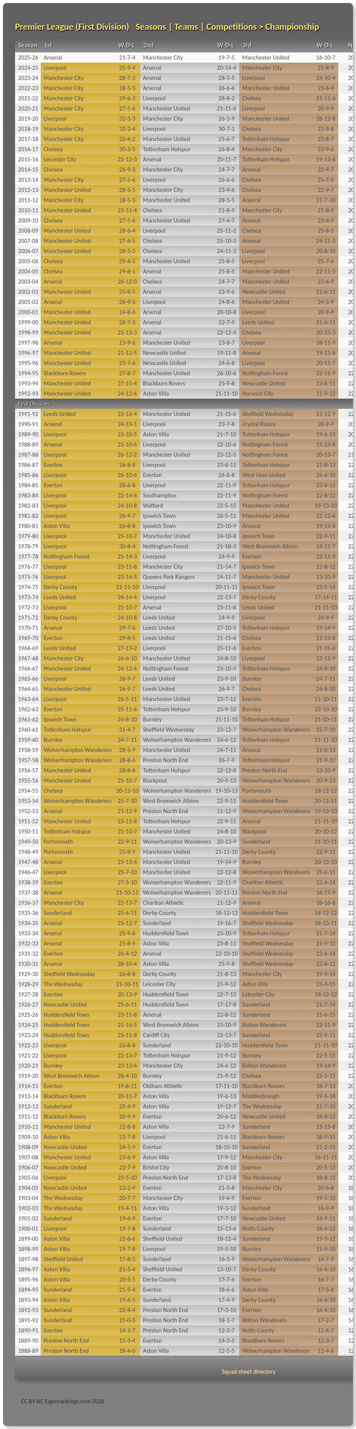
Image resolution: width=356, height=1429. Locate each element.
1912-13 (28, 1106)
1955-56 (28, 780)
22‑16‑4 (127, 413)
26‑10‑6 (226, 373)
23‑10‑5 (127, 434)
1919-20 (28, 1075)
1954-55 (28, 790)
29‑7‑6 (127, 627)
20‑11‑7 (226, 159)
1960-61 (28, 729)
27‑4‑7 (226, 220)
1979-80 (28, 536)
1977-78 (28, 556)
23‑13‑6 (127, 862)
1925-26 (28, 1014)
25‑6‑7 (226, 139)
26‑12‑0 (127, 281)
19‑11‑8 (226, 352)
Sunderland (256, 841)
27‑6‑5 (127, 240)
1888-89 (28, 1350)
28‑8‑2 (226, 98)
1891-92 (28, 1320)
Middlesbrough (261, 1096)
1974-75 (28, 587)
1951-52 (28, 821)
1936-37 (28, 902)
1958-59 (28, 750)
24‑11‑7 (325, 546)
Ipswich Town (159, 515)
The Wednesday (63, 984)
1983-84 (28, 495)
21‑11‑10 (226, 393)
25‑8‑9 (127, 851)
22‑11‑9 (325, 373)
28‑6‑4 (127, 230)
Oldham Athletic (163, 1086)
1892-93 (28, 1310)
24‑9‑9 (226, 556)
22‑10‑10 (326, 709)
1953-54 (28, 800)
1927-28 (28, 994)
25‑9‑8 (226, 383)
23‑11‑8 (127, 566)
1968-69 (28, 648)
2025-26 (28, 57)
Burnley (251, 678)
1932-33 (28, 943)
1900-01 (28, 1228)
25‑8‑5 (326, 230)
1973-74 (28, 597)
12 (351, 1330)
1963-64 (28, 699)
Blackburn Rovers (65, 373)
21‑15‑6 (226, 413)
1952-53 (28, 811)
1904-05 (28, 1187)
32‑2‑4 (127, 128)
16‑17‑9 (325, 892)
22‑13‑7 (226, 597)
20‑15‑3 (325, 332)
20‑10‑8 (226, 312)
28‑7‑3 (127, 77)
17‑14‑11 (326, 597)
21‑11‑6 (325, 98)
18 (351, 1187)
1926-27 (28, 1004)
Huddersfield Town (265, 800)
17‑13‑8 (325, 444)
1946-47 (28, 872)
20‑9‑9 (326, 108)
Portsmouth (256, 790)
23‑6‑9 (326, 88)
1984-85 (28, 485)
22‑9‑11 (325, 536)
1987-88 (28, 454)
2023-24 (28, 77)
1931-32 (28, 953)
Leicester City (60, 159)
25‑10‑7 (127, 536)
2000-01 (28, 312)
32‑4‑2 (127, 139)
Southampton (160, 495)
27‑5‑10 (127, 882)
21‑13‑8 (325, 638)
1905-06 (28, 1177)
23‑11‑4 (127, 210)
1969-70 (28, 638)
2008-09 (28, 230)
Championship (292, 26)
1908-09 (28, 1147)
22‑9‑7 (326, 169)
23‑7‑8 (226, 424)
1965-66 (28, 678)
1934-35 (28, 923)
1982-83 (28, 505)
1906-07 (28, 1167)
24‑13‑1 (127, 424)
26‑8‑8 (127, 464)
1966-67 (28, 668)
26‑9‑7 (127, 515)
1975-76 (28, 576)
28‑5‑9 (127, 750)
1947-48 (28, 862)
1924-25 (28, 1024)
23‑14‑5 (127, 576)
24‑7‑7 (226, 169)
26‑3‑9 (226, 118)
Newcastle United (263, 291)
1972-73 (28, 607)
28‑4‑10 (127, 1075)
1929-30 (28, 974)
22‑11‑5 (325, 271)
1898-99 (28, 1248)
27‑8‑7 (127, 373)
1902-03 (28, 1208)
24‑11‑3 (325, 240)
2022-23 (28, 88)
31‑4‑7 (127, 729)
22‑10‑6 (127, 444)
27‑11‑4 (127, 383)
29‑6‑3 (127, 98)
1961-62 (28, 719)
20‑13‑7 (325, 454)
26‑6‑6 (226, 88)
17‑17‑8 (226, 1004)
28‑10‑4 (127, 963)
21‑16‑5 (127, 1024)
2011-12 (28, 200)
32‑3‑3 (127, 118)
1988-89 (28, 444)
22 (351, 373)
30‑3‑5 (127, 149)
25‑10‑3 (226, 240)
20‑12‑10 (127, 790)
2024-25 (28, 67)
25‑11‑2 (226, 230)
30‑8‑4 (127, 546)
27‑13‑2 (127, 648)
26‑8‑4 (226, 149)
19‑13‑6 (325, 159)
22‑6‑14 (325, 882)
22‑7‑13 (226, 994)
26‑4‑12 (127, 953)
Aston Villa (156, 393)
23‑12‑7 (226, 729)
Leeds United (258, 322)
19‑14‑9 (325, 627)
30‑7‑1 (226, 128)
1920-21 (28, 1065)
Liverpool (55, 67)
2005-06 (28, 261)
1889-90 (28, 1340)
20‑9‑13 (226, 780)
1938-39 (28, 882)
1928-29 (28, 984)
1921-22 (28, 1055)
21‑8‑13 (325, 464)
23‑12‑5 (226, 454)
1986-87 (28, 464)
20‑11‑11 (226, 587)
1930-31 (28, 963)
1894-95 (28, 1289)
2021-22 (28, 98)
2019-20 (28, 118)
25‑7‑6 (326, 179)
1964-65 (28, 688)
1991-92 (28, 413)
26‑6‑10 (325, 475)
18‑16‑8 (325, 902)
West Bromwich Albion (270, 546)
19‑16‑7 (226, 923)
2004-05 (28, 271)
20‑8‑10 (325, 251)
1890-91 (28, 1330)
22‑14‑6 (127, 495)
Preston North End (165, 760)
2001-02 (28, 301)
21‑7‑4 (127, 57)
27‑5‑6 (127, 108)
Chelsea (251, 98)
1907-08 (28, 1157)
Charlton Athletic (262, 882)
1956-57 (28, 770)
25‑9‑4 (127, 67)
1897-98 (28, 1259)
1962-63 (28, 709)
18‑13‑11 (326, 923)
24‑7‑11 (325, 678)
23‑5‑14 (325, 587)
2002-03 (28, 291)
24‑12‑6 (127, 393)
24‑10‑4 (325, 77)
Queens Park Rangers (169, 576)
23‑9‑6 (326, 149)
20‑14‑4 (226, 67)
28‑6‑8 (127, 485)
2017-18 (28, 139)
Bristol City (156, 1167)
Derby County (60, 587)
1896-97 (28, 1269)
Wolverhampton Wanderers (276, 729)
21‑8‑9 (326, 67)
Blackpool (155, 780)
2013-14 (28, 179)
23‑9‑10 (226, 678)
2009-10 (28, 220)
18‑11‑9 (325, 342)
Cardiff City (156, 1035)
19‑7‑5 (226, 57)
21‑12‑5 (127, 352)
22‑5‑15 (226, 505)
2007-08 (28, 240)
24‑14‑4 (127, 597)
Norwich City (257, 393)
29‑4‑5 (127, 261)
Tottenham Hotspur (266, 139)
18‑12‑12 (326, 790)
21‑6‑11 (325, 291)
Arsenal (53, 57)
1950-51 (28, 831)
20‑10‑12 (326, 831)
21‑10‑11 (326, 699)
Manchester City (163, 57)
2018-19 (28, 128)
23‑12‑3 (127, 159)
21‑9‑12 (325, 393)
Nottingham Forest (265, 373)
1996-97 (28, 352)
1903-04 (28, 1198)
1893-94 (28, 1299)
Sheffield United (162, 1238)
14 (351, 1320)
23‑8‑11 (325, 383)
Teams (186, 26)
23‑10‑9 (226, 526)
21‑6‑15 (325, 1014)
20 (351, 57)
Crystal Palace (259, 424)
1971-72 (28, 617)
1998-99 (28, 332)
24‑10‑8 (127, 505)
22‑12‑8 (325, 515)
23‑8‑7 (326, 139)
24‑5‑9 (326, 301)
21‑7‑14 (325, 933)
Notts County (258, 1228)
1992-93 (28, 393)
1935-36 (28, 912)
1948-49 (28, 851)
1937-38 (28, 892)
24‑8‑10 (226, 658)
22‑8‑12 (325, 495)
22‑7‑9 (226, 322)
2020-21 (28, 108)
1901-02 (28, 1218)
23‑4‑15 (325, 984)
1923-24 (28, 1035)
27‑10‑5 (226, 627)
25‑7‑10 (325, 729)
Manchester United (265, 57)
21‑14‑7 (226, 566)
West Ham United (264, 475)
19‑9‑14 (325, 974)
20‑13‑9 (226, 841)
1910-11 (28, 1126)
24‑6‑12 (226, 739)
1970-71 (28, 627)
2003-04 (28, 281)
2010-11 (28, 210)
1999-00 (28, 322)
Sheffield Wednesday (267, 413)
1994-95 (28, 373)
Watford (153, 505)
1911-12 (28, 1116)
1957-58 (28, 760)
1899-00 (28, 1238)
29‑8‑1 (127, 271)
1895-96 (28, 1279)
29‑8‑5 (127, 638)
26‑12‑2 (127, 454)
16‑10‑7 (325, 57)
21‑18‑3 (226, 546)
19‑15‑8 (325, 526)
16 (351, 1259)
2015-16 (28, 159)
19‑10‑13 (226, 790)
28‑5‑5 (226, 77)
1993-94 (28, 383)
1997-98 (28, 342)
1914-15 (28, 1086)
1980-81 (28, 526)
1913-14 (28, 1096)
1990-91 (28, 424)
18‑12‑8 (325, 118)
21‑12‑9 (325, 413)
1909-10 (28, 1136)
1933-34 (28, 933)
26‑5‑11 (226, 515)
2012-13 (28, 189)
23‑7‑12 (226, 699)
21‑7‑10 (325, 200)
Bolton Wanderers (264, 1024)
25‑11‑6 (226, 648)
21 (351, 454)
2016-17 (28, 149)
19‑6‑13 (325, 434)
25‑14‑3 (127, 556)
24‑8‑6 (226, 301)
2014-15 (28, 169)
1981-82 (28, 515)
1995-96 (28, 363)
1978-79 (28, 546)
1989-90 (28, 434)
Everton (53, 464)
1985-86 (28, 475)
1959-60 (28, 739)
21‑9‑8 (326, 128)
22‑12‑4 (226, 332)
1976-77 (28, 566)
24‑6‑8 (226, 363)
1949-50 (28, 841)
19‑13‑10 (326, 505)
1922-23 (28, 1045)
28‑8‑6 (127, 760)
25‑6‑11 (325, 872)
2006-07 (28, 251)
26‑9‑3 (127, 169)
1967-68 (28, 658)
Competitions (231, 26)
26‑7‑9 (226, 760)
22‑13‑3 (127, 332)
